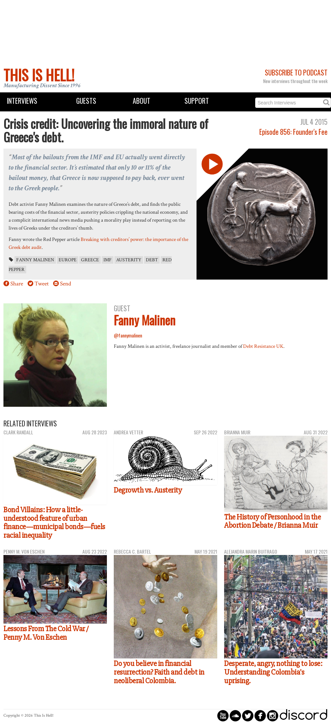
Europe (68, 260)
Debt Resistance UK (263, 346)
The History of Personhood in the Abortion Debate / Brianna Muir (272, 521)
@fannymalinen (128, 335)
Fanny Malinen (35, 260)
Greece (90, 260)
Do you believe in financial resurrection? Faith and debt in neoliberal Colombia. (159, 672)
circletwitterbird (247, 715)
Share (16, 283)
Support (196, 101)
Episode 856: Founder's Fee (293, 132)
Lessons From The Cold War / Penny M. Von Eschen (46, 633)
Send (65, 283)
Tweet (41, 283)
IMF (107, 260)
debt (152, 260)
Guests (86, 101)
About (141, 101)
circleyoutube (223, 715)
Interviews (22, 101)
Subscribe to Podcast (296, 73)
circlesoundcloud (235, 715)
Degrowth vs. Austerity (148, 490)
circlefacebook (260, 715)
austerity (128, 260)
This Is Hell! (38, 74)
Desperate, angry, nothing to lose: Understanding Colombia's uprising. (273, 672)
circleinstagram (272, 715)
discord (303, 715)
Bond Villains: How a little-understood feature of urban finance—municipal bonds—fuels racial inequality (54, 522)
